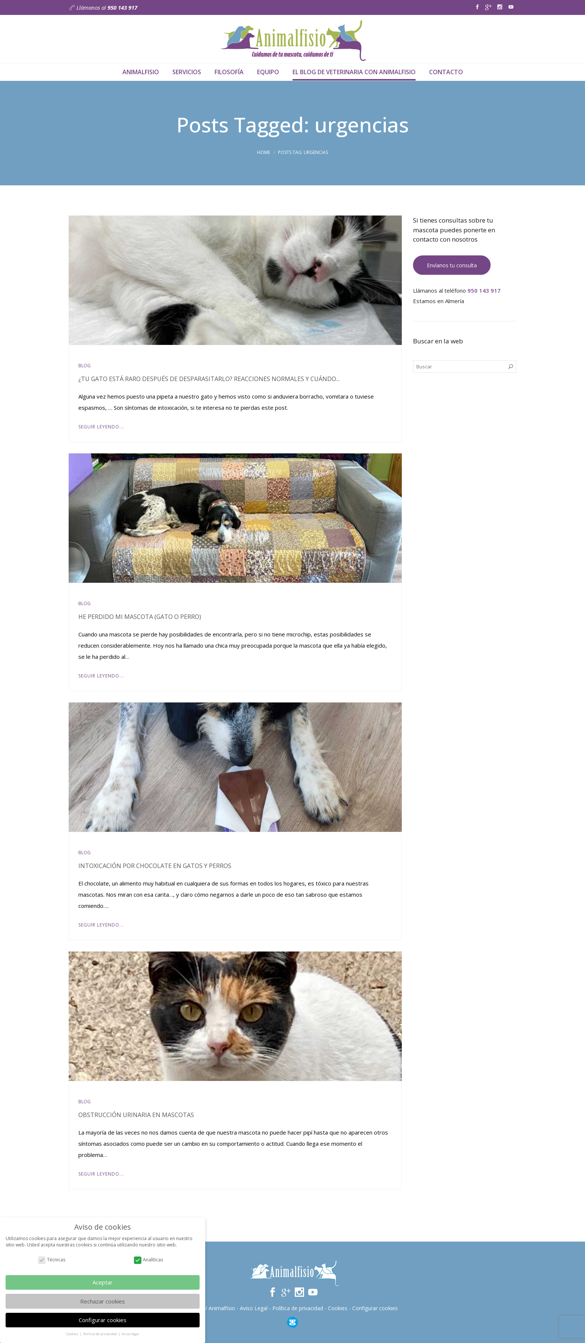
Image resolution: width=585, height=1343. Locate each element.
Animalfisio (140, 72)
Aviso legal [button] (130, 1333)
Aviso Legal (254, 1308)
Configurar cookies (375, 1308)
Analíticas (148, 1259)
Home (263, 152)
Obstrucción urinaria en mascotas (136, 1115)
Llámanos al (103, 7)
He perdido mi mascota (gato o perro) (139, 617)
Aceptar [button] (103, 1282)
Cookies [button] (72, 1333)
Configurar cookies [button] (102, 1320)
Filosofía (229, 72)
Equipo (268, 72)
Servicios (186, 72)
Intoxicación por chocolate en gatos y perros (154, 866)
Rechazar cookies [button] (102, 1301)
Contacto (446, 72)
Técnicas (51, 1259)
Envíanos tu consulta (452, 265)
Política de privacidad (297, 1308)
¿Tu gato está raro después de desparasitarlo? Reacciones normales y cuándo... (209, 379)
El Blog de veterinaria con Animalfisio (354, 72)
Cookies (337, 1308)
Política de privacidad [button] (100, 1333)
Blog (84, 365)
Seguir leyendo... (101, 427)
